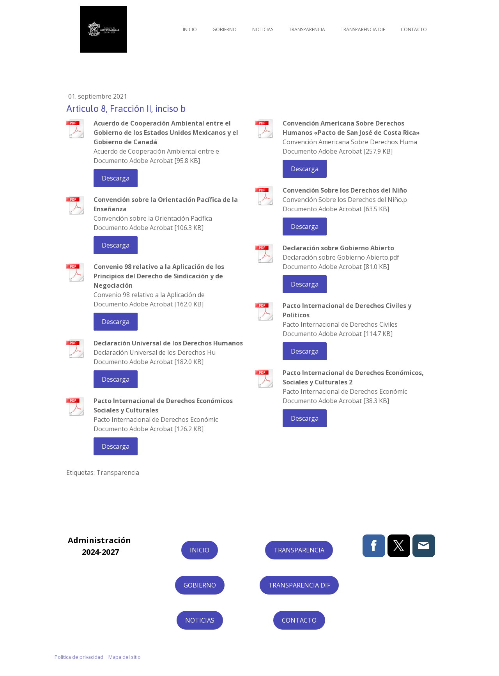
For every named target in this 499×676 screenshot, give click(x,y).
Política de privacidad (79, 656)
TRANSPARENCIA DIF (299, 585)
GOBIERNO (200, 585)
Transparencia (307, 29)
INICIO (199, 550)
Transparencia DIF (363, 29)
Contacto (414, 29)
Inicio (190, 29)
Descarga (115, 178)
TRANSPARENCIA (299, 550)
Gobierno (224, 29)
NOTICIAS (199, 620)
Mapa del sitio (124, 656)
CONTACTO (299, 620)
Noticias (262, 29)
